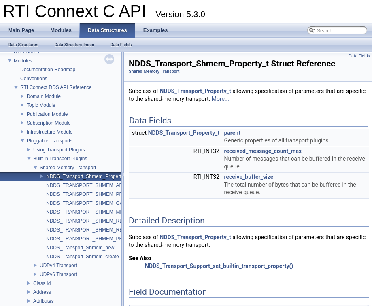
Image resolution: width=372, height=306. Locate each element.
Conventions (33, 78)
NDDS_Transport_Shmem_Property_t (87, 176)
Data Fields (359, 56)
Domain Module (44, 96)
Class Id (42, 283)
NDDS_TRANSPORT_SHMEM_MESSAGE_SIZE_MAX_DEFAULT (118, 212)
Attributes (43, 301)
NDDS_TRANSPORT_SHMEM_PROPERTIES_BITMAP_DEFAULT (119, 194)
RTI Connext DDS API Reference (56, 87)
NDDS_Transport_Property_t (195, 91)
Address (42, 292)
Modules (23, 61)
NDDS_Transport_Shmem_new (80, 248)
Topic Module (41, 105)
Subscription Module (49, 123)
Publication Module (47, 114)
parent (232, 133)
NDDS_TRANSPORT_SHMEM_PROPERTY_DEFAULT (106, 239)
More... (220, 99)
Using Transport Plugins (59, 150)
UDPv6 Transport (58, 274)
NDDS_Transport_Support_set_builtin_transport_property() (219, 266)
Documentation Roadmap (47, 69)
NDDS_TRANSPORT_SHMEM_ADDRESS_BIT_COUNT (108, 185)
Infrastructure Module (49, 132)
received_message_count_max (263, 151)
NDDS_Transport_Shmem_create (82, 256)
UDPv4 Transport (58, 265)
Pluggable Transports (49, 141)
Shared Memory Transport (68, 167)
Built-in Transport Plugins (60, 159)
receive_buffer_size (248, 177)
